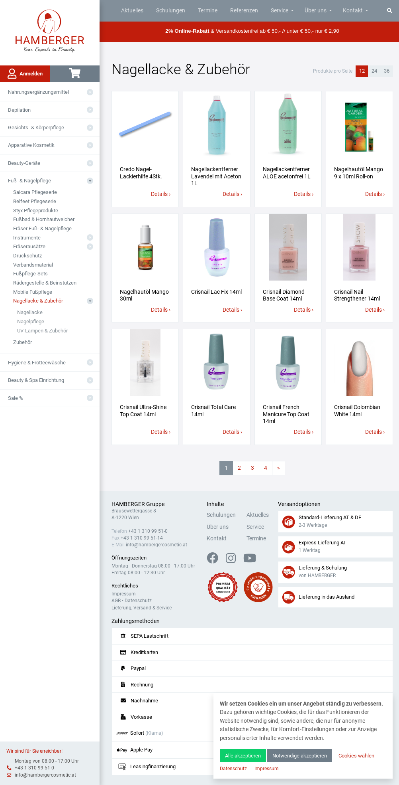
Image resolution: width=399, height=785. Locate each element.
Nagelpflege (30, 321)
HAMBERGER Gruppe (137, 504)
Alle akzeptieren (243, 756)
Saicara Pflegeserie (35, 192)
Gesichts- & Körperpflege (36, 128)
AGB (116, 600)
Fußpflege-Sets (30, 274)
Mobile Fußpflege (32, 292)
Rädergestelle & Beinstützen (44, 283)
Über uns (316, 10)
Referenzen (244, 10)
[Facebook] (216, 560)
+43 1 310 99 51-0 (34, 768)
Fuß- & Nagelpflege (29, 181)
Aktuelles (132, 10)
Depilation (19, 110)
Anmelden (25, 74)
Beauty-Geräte (24, 163)
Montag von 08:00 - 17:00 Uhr (47, 761)
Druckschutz (27, 256)
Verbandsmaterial (33, 265)
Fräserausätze (29, 246)
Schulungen (170, 10)
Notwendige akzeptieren (299, 756)
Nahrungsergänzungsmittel (38, 92)
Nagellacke (30, 312)
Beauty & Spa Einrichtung (36, 380)
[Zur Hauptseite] (50, 30)
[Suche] (389, 10)
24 (374, 71)
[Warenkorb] (75, 73)
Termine (207, 10)
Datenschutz (138, 600)
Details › (160, 194)
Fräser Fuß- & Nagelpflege (42, 228)
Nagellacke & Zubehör (38, 301)
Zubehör (22, 342)
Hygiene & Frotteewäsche (37, 363)
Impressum (123, 594)
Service (279, 10)
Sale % (15, 398)
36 (386, 71)
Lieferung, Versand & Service (141, 608)
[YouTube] (249, 560)
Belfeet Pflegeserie (34, 201)
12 (362, 71)
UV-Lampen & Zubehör (42, 331)
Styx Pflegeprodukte (35, 211)
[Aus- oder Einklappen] (90, 92)
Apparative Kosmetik (31, 145)
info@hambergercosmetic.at (45, 775)
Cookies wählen (356, 756)
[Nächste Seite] (278, 468)
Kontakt (353, 10)
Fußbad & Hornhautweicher (43, 219)
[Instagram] (234, 560)
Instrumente (27, 238)
